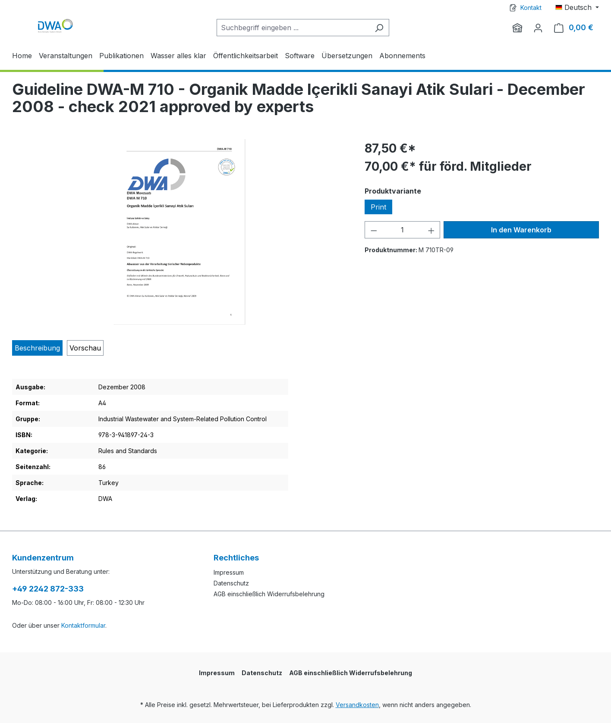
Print (378, 207)
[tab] (37, 348)
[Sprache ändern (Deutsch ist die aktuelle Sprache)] (577, 7)
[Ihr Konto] (538, 27)
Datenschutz (231, 583)
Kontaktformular (83, 625)
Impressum (229, 572)
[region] (179, 232)
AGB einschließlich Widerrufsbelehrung (269, 594)
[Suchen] (379, 27)
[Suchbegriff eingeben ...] (293, 27)
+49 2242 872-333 (48, 588)
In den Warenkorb (521, 229)
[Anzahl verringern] (374, 229)
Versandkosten (357, 704)
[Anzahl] (402, 229)
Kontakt (531, 7)
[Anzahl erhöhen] (431, 229)
